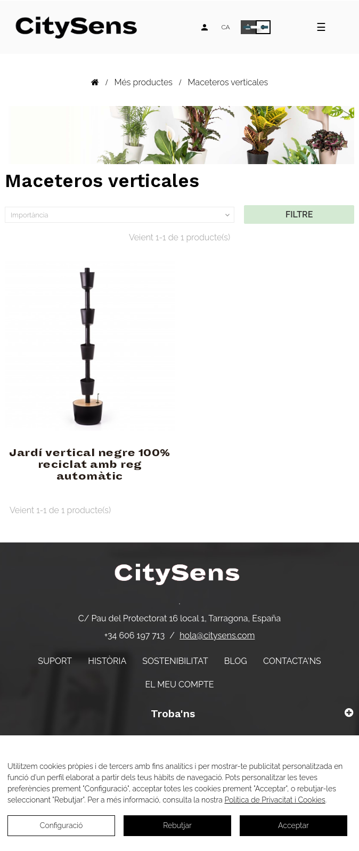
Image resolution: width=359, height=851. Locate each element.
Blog (235, 661)
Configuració (61, 825)
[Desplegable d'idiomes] (225, 27)
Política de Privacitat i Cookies (274, 800)
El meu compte (179, 684)
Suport (55, 661)
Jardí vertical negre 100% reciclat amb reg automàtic (89, 465)
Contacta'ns (292, 661)
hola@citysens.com (217, 635)
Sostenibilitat (175, 661)
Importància (121, 215)
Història (107, 661)
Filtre (299, 214)
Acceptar (293, 825)
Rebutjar (177, 825)
